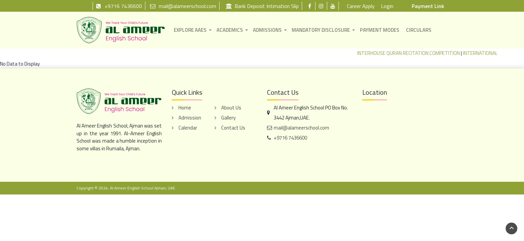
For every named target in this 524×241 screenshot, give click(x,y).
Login (387, 6)
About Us (231, 107)
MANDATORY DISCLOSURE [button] (321, 30)
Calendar (187, 128)
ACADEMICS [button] (230, 30)
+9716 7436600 (119, 6)
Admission (189, 118)
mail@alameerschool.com (183, 6)
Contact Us (233, 128)
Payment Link (428, 6)
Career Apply (361, 6)
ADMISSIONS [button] (267, 30)
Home (184, 107)
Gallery (228, 118)
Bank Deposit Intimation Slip (262, 6)
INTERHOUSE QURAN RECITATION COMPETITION (412, 53)
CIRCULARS (418, 30)
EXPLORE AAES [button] (190, 30)
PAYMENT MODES (379, 30)
